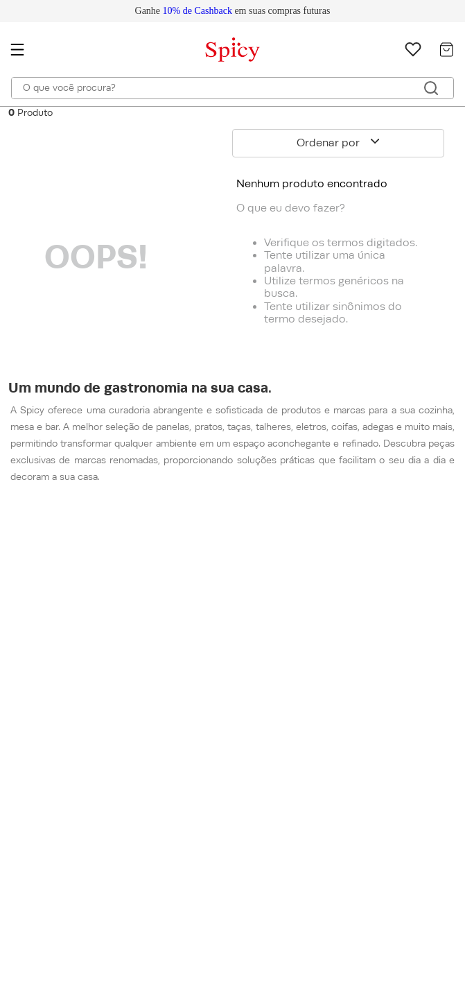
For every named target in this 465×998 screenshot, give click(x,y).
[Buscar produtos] (431, 88)
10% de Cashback (197, 11)
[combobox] (232, 88)
